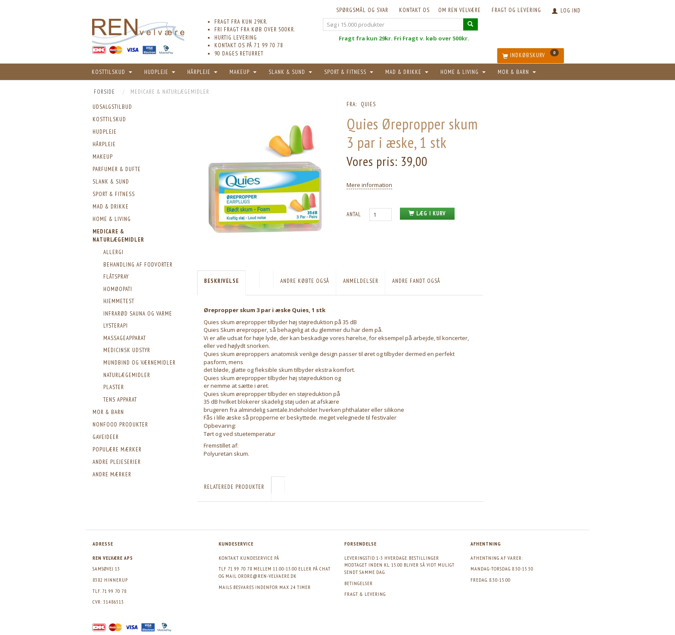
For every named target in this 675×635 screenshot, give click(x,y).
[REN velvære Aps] (138, 30)
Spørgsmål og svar (362, 10)
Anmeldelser (360, 281)
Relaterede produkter (234, 487)
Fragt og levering (516, 10)
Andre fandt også (416, 281)
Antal (355, 214)
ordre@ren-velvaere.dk (267, 576)
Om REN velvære (459, 10)
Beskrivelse (221, 281)
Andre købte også (304, 281)
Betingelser (358, 583)
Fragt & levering (365, 594)
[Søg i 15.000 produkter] (470, 24)
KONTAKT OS (414, 10)
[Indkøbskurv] (530, 55)
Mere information (369, 185)
